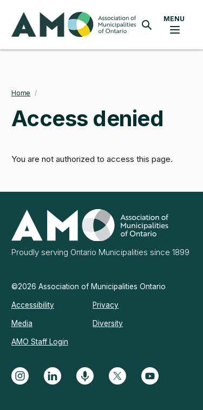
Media (21, 323)
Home (21, 93)
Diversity (108, 323)
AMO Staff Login (39, 341)
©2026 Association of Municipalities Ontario (88, 286)
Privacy (106, 305)
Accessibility (32, 305)
